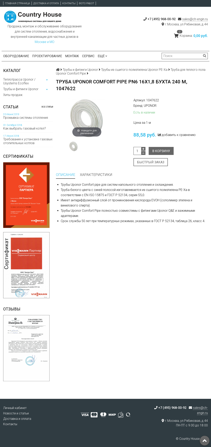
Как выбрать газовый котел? (24, 128)
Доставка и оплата (46, 3)
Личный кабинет (15, 408)
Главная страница (17, 3)
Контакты (69, 3)
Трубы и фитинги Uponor (20, 89)
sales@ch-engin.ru (195, 19)
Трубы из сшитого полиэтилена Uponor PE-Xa (134, 70)
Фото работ (86, 3)
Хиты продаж (13, 95)
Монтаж (72, 56)
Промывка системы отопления (25, 118)
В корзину (161, 151)
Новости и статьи (16, 413)
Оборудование (16, 56)
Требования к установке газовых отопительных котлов (28, 141)
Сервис (88, 56)
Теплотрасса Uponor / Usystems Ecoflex (19, 81)
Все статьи (47, 107)
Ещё (102, 56)
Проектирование (47, 56)
